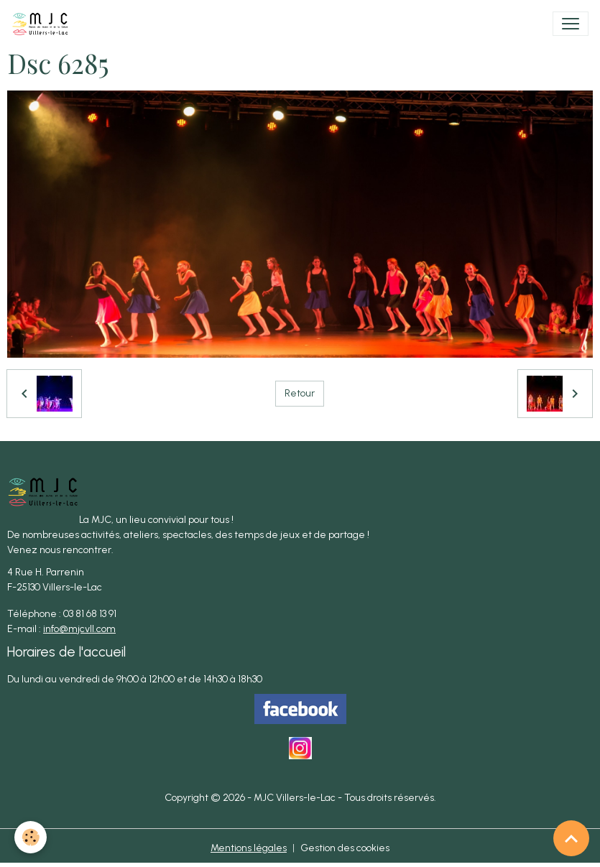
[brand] (43, 23)
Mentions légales (249, 848)
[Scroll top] (571, 838)
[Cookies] (30, 837)
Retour (300, 393)
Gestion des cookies (344, 848)
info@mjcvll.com (79, 629)
